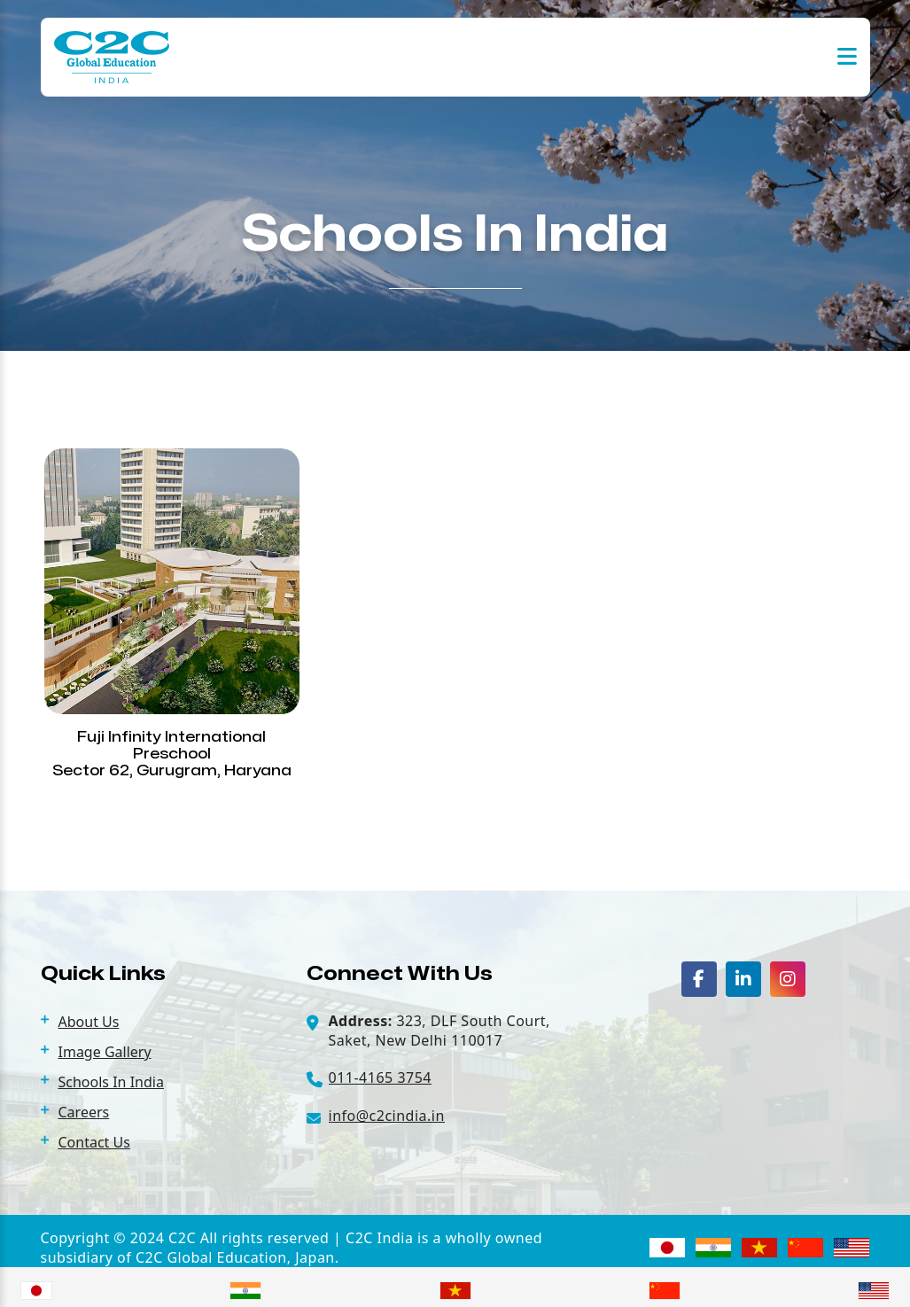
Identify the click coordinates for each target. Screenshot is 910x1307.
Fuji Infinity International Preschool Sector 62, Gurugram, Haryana (172, 753)
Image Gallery (105, 1052)
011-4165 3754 (380, 1077)
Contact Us (94, 1142)
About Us (89, 1021)
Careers (84, 1112)
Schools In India (111, 1082)
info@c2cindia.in (387, 1115)
